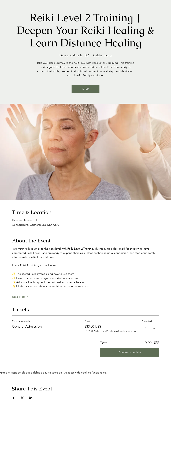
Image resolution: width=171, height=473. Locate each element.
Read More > (20, 296)
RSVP (85, 89)
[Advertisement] (32, 440)
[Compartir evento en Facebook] (13, 398)
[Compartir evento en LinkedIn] (30, 398)
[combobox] (150, 328)
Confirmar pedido (129, 352)
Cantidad (147, 321)
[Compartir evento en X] (22, 398)
